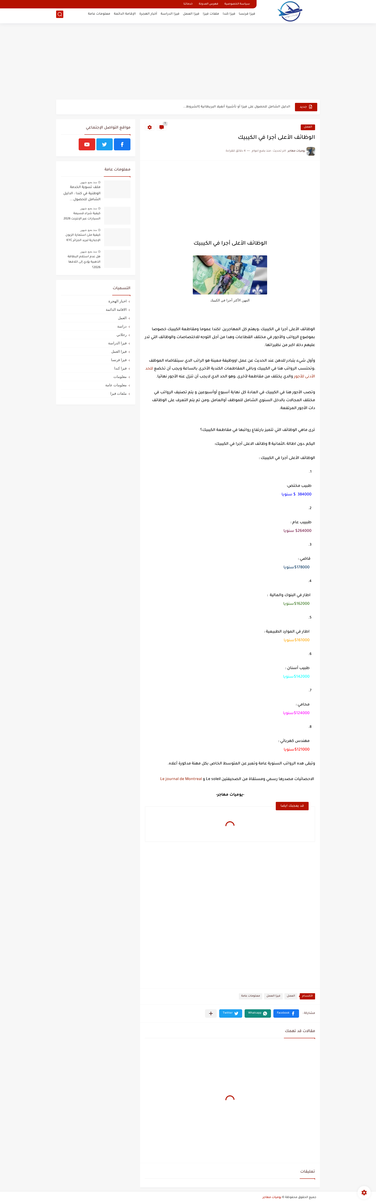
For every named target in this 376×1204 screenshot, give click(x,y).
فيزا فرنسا (247, 16)
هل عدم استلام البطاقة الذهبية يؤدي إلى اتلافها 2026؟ (84, 262)
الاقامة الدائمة (116, 309)
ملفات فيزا (211, 16)
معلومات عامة (99, 16)
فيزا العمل (191, 16)
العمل (308, 127)
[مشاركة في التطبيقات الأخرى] (211, 1013)
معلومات (120, 377)
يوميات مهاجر (272, 1197)
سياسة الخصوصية (237, 4)
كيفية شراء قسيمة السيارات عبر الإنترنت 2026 (82, 216)
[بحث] (59, 16)
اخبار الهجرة (117, 301)
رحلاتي (122, 335)
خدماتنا (188, 4)
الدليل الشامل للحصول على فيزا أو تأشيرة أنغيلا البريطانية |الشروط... (236, 107)
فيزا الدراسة (170, 16)
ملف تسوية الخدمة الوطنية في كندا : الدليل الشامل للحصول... (81, 194)
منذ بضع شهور (88, 182)
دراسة (122, 326)
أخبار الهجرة (148, 16)
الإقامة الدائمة (125, 16)
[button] (286, 1013)
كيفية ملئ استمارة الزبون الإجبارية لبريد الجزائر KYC (82, 238)
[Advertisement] (188, 62)
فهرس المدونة (208, 4)
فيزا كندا (229, 16)
